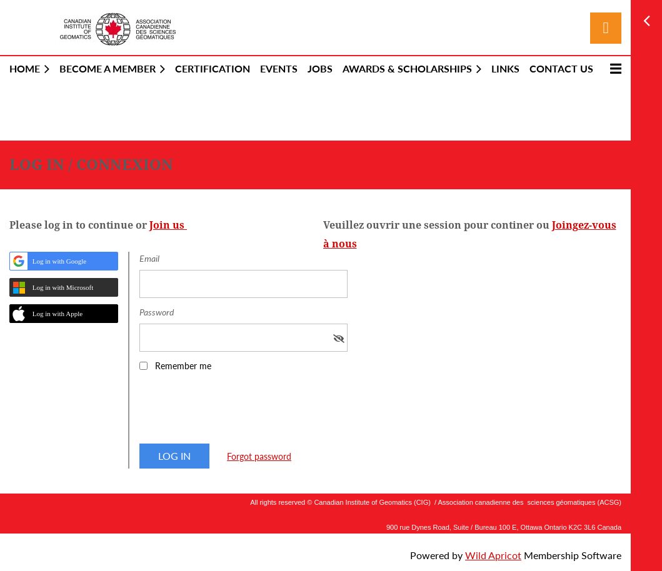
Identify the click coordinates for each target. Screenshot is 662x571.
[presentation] (234, 411)
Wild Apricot (493, 555)
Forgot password (259, 456)
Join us (168, 225)
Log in (605, 28)
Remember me (183, 365)
